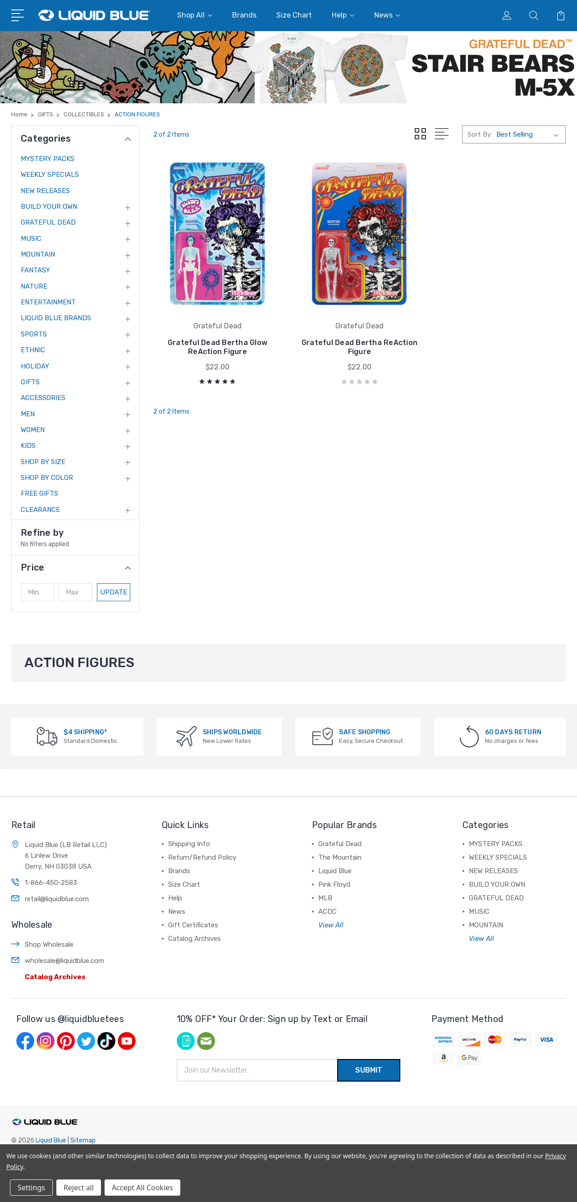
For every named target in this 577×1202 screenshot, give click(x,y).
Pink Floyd (334, 884)
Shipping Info (189, 844)
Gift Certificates (193, 925)
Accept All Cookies (142, 1188)
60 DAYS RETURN (513, 732)
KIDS (28, 446)
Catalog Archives (55, 977)
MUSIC (31, 239)
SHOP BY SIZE (43, 462)
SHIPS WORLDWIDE (232, 732)
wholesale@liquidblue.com (64, 961)
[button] (75, 567)
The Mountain (340, 857)
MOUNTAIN (38, 254)
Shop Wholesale (49, 944)
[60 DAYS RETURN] (469, 736)
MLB (325, 898)
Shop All (194, 15)
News (387, 15)
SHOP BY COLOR (47, 478)
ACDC (327, 911)
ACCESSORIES (43, 398)
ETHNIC (33, 350)
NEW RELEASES (45, 191)
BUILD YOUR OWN (49, 207)
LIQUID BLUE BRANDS (56, 318)
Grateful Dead (340, 844)
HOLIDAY (35, 366)
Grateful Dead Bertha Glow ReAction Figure (217, 347)
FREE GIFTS (39, 493)
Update (114, 592)
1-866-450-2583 (51, 883)
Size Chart (294, 15)
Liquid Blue (335, 871)
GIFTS (30, 382)
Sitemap (83, 1140)
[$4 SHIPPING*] (47, 736)
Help (343, 15)
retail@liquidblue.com (57, 899)
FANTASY (35, 270)
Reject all (79, 1188)
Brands (244, 15)
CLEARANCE (40, 510)
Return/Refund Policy (202, 857)
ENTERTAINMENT (48, 302)
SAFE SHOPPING (364, 732)
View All (330, 925)
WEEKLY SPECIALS (50, 174)
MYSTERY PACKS (47, 159)
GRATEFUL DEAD (48, 222)
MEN (28, 414)
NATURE (34, 286)
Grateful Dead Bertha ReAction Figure (359, 347)
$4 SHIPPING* (85, 732)
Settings (31, 1188)
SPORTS (34, 334)
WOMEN (33, 430)
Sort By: (479, 134)
